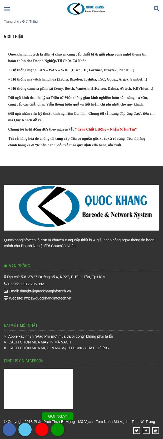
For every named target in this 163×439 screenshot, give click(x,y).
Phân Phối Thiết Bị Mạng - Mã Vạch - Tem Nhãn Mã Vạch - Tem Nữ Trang (94, 422)
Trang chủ (11, 21)
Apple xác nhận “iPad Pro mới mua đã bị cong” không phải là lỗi (60, 336)
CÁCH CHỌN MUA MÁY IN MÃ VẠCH (39, 342)
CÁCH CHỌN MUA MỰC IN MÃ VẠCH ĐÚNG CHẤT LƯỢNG (58, 348)
